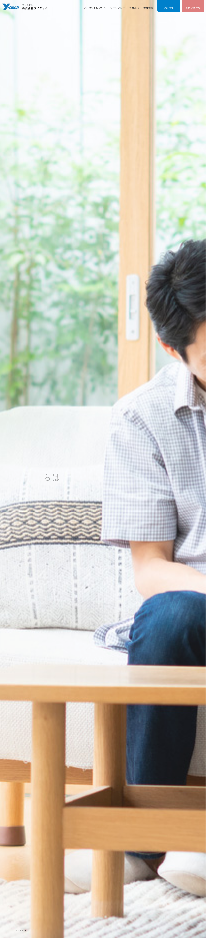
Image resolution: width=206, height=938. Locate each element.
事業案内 (134, 7)
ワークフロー (117, 7)
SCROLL (21, 930)
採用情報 (169, 7)
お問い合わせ (193, 7)
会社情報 (148, 7)
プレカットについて (95, 7)
